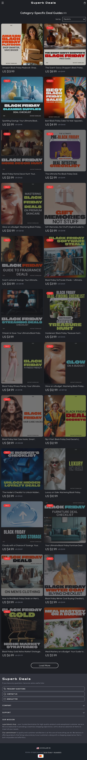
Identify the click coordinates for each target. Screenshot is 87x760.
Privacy (50, 752)
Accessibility (57, 752)
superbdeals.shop (9, 724)
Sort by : (58, 19)
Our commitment (9, 733)
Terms (45, 752)
